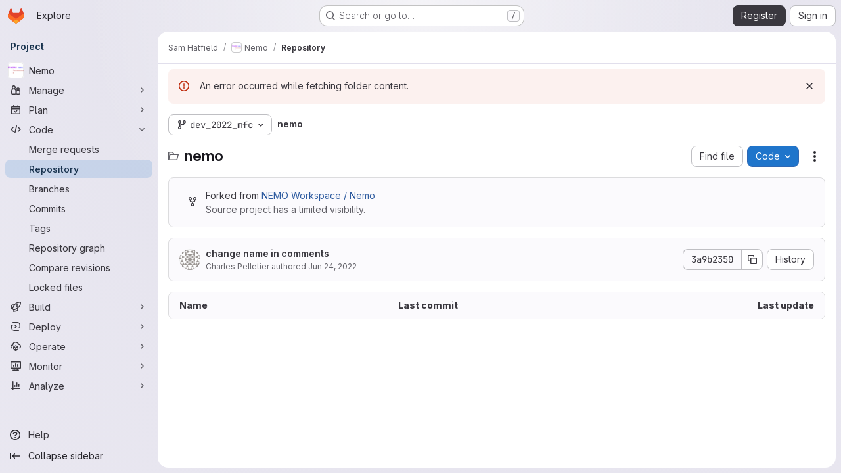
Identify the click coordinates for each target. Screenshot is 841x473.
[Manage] (78, 90)
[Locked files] (78, 287)
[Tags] (78, 228)
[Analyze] (78, 385)
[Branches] (78, 188)
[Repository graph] (78, 247)
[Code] (78, 129)
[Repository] (78, 169)
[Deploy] (78, 326)
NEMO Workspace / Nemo (318, 195)
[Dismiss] (809, 86)
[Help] (78, 435)
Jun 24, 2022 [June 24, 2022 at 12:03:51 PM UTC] (332, 266)
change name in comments (267, 253)
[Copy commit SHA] (752, 259)
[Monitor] (78, 366)
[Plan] (78, 110)
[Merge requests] (78, 149)
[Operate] (78, 346)
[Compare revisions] (78, 267)
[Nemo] (78, 70)
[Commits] (78, 208)
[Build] (78, 307)
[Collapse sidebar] (78, 456)
